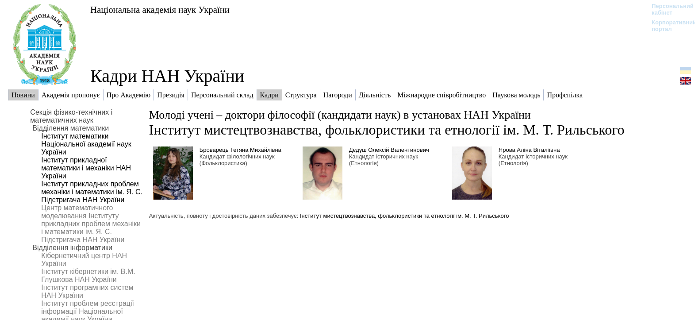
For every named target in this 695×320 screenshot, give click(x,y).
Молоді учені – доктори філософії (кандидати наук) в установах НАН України (340, 114)
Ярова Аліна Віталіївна (529, 150)
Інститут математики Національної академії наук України (86, 144)
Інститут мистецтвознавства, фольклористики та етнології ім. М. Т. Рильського (387, 130)
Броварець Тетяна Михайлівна (240, 150)
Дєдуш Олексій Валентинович (389, 150)
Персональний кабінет (668, 9)
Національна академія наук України (160, 9)
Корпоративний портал (668, 25)
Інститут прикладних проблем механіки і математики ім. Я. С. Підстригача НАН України (91, 192)
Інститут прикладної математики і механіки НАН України (86, 168)
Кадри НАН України (167, 76)
